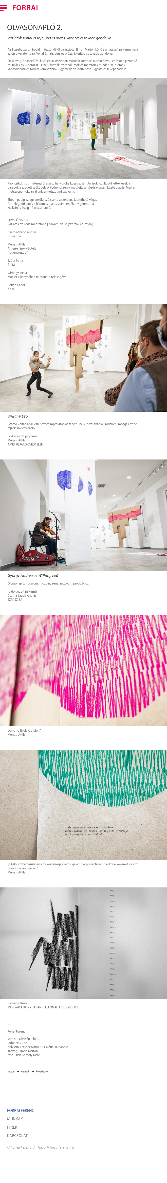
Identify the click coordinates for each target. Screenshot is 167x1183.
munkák (25, 1071)
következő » (42, 1071)
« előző (11, 1071)
